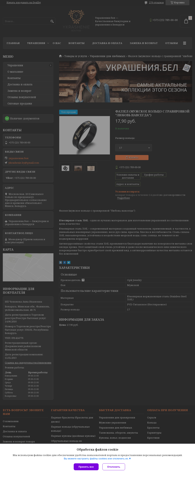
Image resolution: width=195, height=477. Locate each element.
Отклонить (113, 466)
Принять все (86, 466)
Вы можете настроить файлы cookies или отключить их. (96, 458)
